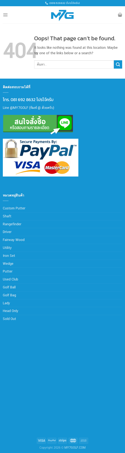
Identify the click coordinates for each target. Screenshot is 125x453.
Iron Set (9, 256)
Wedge (8, 264)
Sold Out (9, 319)
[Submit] (118, 64)
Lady (6, 303)
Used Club (10, 279)
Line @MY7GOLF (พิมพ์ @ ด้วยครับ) (28, 108)
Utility (7, 248)
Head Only (10, 311)
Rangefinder (12, 224)
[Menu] (5, 15)
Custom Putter (14, 208)
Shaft (7, 216)
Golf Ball (9, 287)
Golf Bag (9, 295)
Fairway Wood (14, 240)
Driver (7, 232)
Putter (7, 271)
